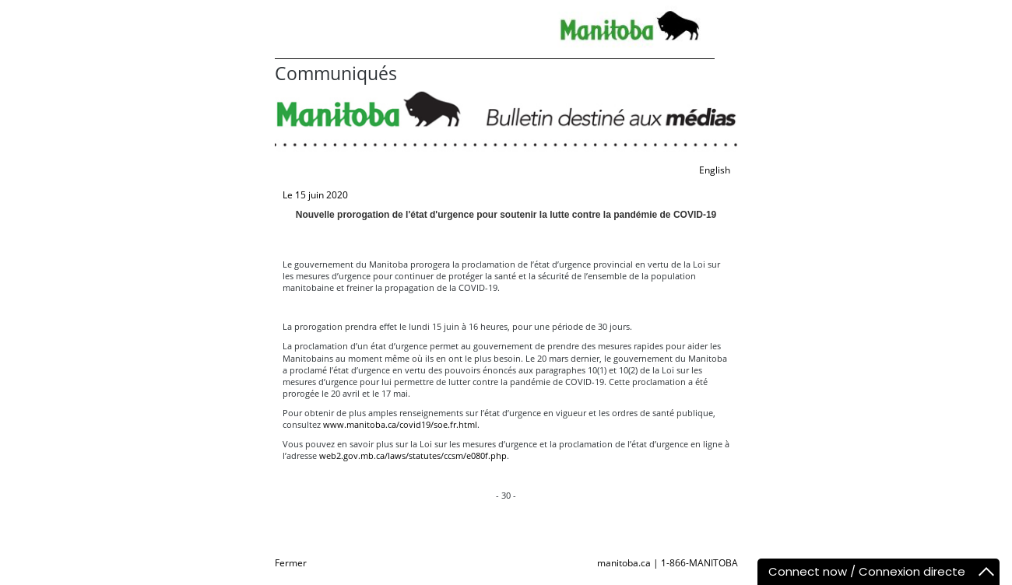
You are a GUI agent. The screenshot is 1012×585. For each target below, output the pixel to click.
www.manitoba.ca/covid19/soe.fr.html (400, 424)
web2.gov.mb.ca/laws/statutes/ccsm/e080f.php (413, 455)
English (714, 170)
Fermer (291, 562)
